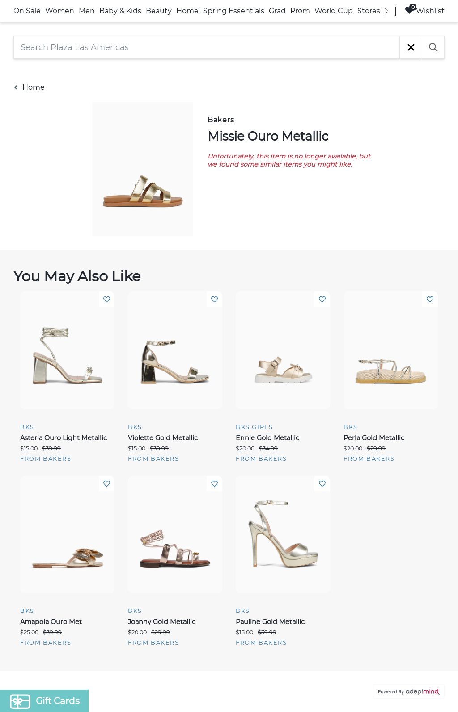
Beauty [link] (159, 11)
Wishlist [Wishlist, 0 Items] (425, 10)
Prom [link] (300, 11)
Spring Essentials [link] (233, 11)
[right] (386, 11)
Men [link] (87, 11)
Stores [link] (368, 11)
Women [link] (59, 11)
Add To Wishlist (106, 299)
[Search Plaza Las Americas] (206, 47)
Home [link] (187, 11)
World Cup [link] (333, 11)
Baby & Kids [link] (120, 11)
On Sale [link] (27, 11)
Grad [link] (277, 11)
